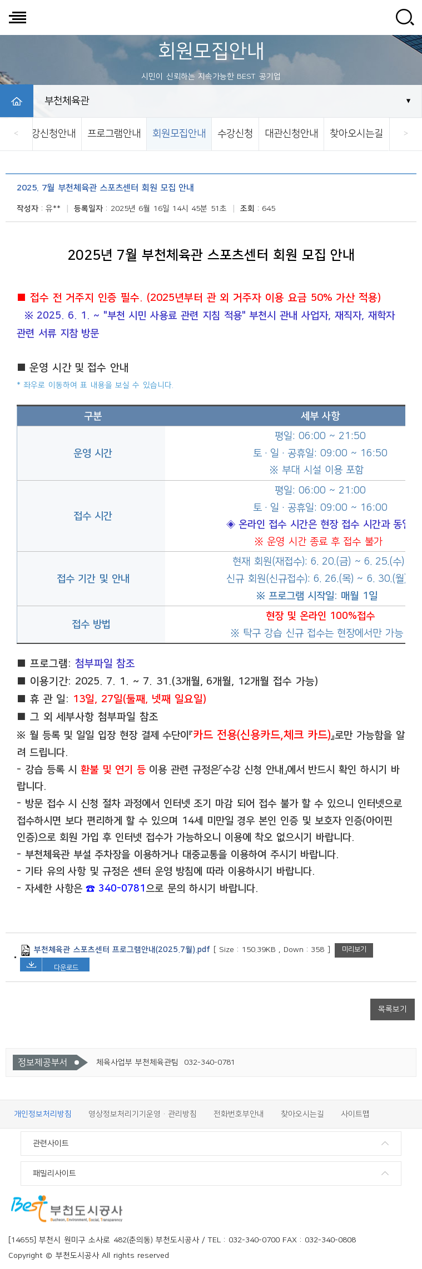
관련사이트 (51, 1143)
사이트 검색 (405, 17)
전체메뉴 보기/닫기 (17, 17)
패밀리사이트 (54, 1173)
